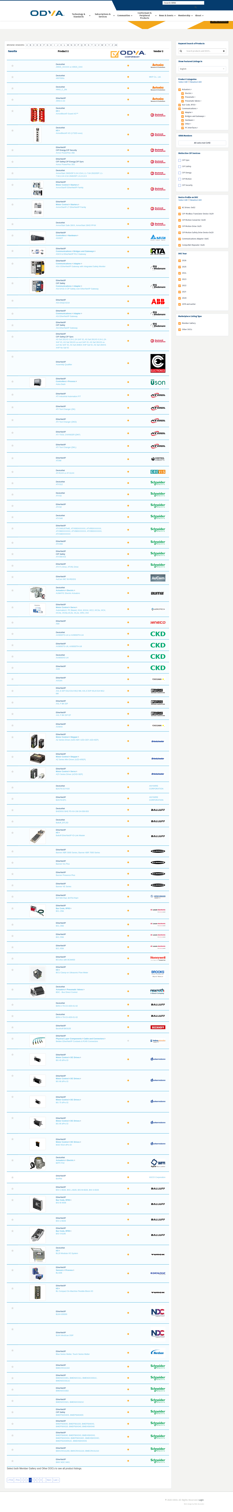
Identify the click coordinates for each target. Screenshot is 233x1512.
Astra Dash (60, 384)
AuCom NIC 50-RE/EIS (66, 579)
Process (72, 381)
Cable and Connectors (94, 1039)
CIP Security (187, 185)
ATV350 (59, 544)
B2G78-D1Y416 (63, 789)
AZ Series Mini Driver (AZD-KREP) (71, 759)
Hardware (72, 235)
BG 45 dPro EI (62, 1060)
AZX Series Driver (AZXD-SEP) (69, 774)
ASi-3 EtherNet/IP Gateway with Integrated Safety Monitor (81, 266)
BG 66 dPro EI (62, 1081)
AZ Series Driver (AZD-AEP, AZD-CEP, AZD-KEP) (77, 740)
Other (188, 124)
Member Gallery (189, 323)
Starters (74, 185)
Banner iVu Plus (63, 864)
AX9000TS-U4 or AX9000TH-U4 (70, 635)
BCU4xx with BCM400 (65, 960)
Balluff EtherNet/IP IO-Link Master (70, 835)
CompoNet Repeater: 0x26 (193, 245)
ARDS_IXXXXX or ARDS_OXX (69, 67)
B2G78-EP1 (61, 800)
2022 (184, 285)
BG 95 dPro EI (62, 1124)
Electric (70, 590)
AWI (57, 624)
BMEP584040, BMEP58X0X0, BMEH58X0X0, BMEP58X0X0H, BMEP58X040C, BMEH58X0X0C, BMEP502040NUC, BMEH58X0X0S (78, 1438)
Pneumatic (190, 97)
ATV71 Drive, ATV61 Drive (67, 567)
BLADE (59, 1273)
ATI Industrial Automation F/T (68, 396)
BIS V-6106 (61, 1234)
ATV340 (59, 518)
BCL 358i (60, 926)
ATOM (58, 460)
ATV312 (59, 484)
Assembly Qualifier (64, 364)
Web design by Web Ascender (194, 1504)
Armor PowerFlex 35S (65, 164)
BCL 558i (60, 937)
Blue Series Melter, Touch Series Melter (73, 1354)
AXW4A (59, 727)
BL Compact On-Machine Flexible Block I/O (74, 1291)
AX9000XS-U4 (62, 658)
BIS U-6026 (61, 1221)
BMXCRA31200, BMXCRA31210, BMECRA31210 (77, 1451)
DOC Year (182, 253)
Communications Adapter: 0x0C (195, 239)
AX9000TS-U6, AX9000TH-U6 (69, 646)
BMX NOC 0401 (63, 1462)
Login (201, 1500)
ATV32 (59, 496)
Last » (56, 1480)
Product (63, 51)
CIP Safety (186, 166)
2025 (184, 267)
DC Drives (75, 1057)
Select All (183, 82)
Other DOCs (187, 329)
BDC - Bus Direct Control (66, 992)
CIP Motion (187, 179)
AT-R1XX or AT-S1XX (65, 473)
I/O (57, 111)
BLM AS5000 (61, 1314)
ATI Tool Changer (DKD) (66, 422)
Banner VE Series (63, 886)
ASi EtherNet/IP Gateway (67, 316)
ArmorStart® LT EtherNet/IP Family (71, 207)
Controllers (61, 235)
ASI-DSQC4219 (63, 303)
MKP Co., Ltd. (155, 77)
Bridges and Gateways (83, 251)
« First (10, 1480)
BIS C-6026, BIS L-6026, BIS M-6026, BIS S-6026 (77, 1190)
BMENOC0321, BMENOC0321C (70, 1402)
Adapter (77, 263)
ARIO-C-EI (60, 101)
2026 (184, 260)
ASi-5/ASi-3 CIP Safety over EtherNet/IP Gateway (77, 289)
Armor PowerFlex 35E (65, 153)
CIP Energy (186, 173)
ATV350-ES (61, 557)
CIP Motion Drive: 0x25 (191, 226)
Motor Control (62, 185)
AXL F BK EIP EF (63, 715)
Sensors (59, 1270)
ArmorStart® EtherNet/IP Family (69, 187)
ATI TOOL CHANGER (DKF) (68, 435)
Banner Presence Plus (65, 875)
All (116, 45)
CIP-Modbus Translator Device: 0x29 (198, 214)
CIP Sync (185, 160)
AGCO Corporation (157, 1177)
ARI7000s (60, 78)
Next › (49, 1480)
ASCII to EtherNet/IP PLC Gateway (71, 254)
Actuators (60, 590)
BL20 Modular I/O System (67, 1253)
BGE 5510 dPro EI (64, 1145)
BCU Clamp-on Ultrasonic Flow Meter (72, 972)
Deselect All (195, 82)
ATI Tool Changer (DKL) (66, 447)
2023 (184, 279)
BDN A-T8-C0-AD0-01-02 (67, 1006)
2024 (184, 273)
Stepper (74, 737)
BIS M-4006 (61, 1203)
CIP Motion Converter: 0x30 (194, 220)
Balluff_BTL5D (62, 823)
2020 (184, 298)
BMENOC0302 (62, 1391)
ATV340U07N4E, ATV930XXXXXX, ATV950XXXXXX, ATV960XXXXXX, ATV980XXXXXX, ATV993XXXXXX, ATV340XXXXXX (79, 531)
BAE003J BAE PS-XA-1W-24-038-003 (72, 811)
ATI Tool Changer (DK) (65, 409)
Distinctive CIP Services (189, 153)
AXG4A (59, 680)
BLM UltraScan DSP (64, 1335)
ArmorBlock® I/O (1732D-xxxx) (69, 133)
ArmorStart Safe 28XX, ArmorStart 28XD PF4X (76, 225)
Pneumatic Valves (75, 989)
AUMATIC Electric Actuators (68, 593)
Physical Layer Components (69, 1039)
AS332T (59, 238)
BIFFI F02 (60, 1163)
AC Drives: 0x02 (188, 207)
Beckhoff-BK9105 (63, 1028)
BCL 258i (60, 911)
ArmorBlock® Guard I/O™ (67, 114)
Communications (63, 251)
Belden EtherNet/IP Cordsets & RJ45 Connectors (77, 1041)
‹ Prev (17, 1480)
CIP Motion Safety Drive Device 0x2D (198, 232)
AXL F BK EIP (62, 704)
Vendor (158, 51)
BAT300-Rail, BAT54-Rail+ (67, 898)
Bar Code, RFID (63, 908)
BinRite (59, 1178)
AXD (58, 669)
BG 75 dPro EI (62, 1102)
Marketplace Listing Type (190, 316)
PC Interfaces (191, 128)
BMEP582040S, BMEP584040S (69, 1415)
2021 (184, 292)
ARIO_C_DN (61, 89)
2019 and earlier (189, 304)
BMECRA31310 (63, 1368)
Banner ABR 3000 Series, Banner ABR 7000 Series (78, 852)
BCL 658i (60, 948)
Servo (73, 607)
